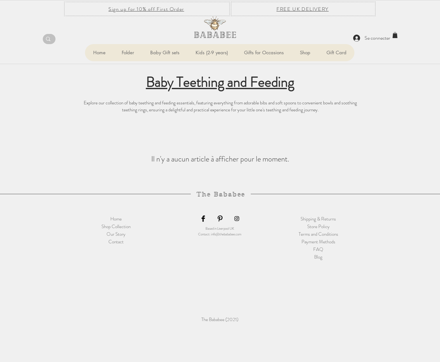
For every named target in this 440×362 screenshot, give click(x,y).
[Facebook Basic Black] (203, 218)
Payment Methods (318, 241)
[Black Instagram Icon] (237, 218)
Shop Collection (116, 226)
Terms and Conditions (318, 234)
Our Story (116, 234)
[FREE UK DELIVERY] (303, 9)
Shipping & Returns (318, 218)
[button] (127, 52)
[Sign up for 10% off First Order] (147, 9)
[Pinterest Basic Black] (220, 218)
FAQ (318, 249)
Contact (116, 241)
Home (116, 218)
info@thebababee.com (226, 234)
